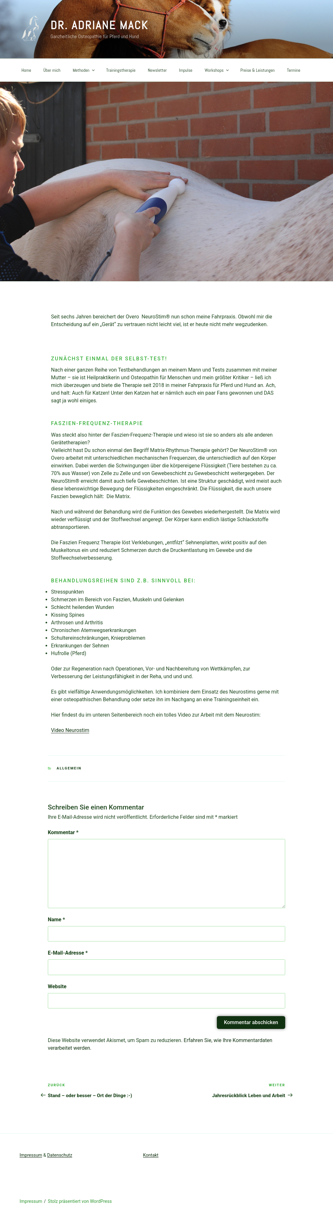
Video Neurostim (70, 730)
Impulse (185, 70)
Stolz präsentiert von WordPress (80, 1201)
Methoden (84, 70)
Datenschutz (59, 1155)
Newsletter (157, 70)
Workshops (217, 70)
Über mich (51, 70)
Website (57, 986)
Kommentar (63, 832)
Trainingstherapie (121, 70)
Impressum (31, 1155)
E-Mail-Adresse (68, 953)
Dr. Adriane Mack (99, 25)
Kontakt (150, 1155)
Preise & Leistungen (257, 70)
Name (56, 919)
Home (26, 70)
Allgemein (69, 768)
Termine (293, 70)
